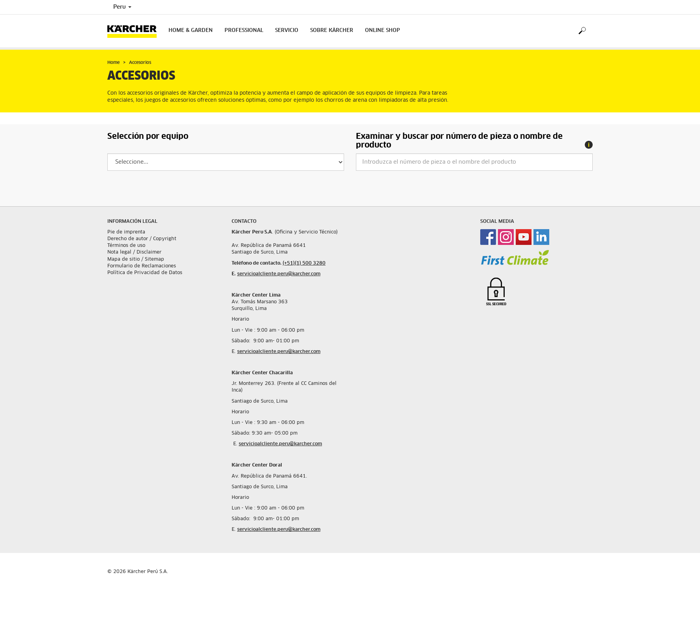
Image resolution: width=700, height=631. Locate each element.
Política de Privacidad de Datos (144, 273)
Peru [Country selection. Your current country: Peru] (122, 7)
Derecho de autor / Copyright (141, 239)
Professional (244, 30)
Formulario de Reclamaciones (141, 266)
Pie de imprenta (126, 232)
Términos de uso (126, 245)
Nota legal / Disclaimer (134, 252)
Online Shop (382, 30)
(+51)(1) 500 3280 (304, 263)
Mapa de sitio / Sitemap (135, 259)
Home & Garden (190, 30)
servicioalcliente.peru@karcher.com (278, 274)
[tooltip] (589, 145)
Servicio (286, 30)
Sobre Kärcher (331, 30)
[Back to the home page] (135, 31)
